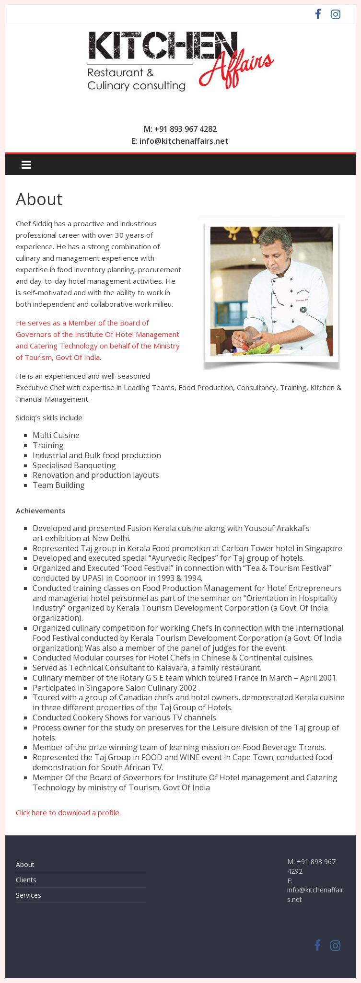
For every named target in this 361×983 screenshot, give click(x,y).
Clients (26, 879)
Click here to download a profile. (68, 812)
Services (28, 895)
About (25, 864)
